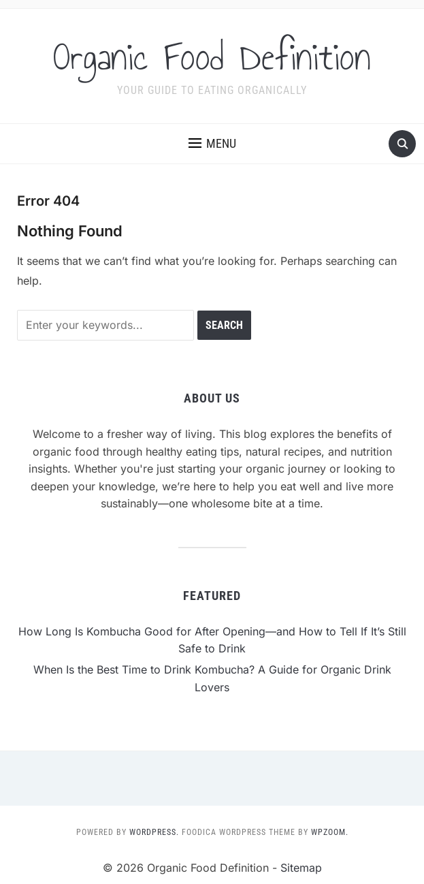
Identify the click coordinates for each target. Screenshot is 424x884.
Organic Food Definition (212, 57)
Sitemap (301, 867)
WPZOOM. (329, 832)
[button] (212, 144)
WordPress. (154, 832)
